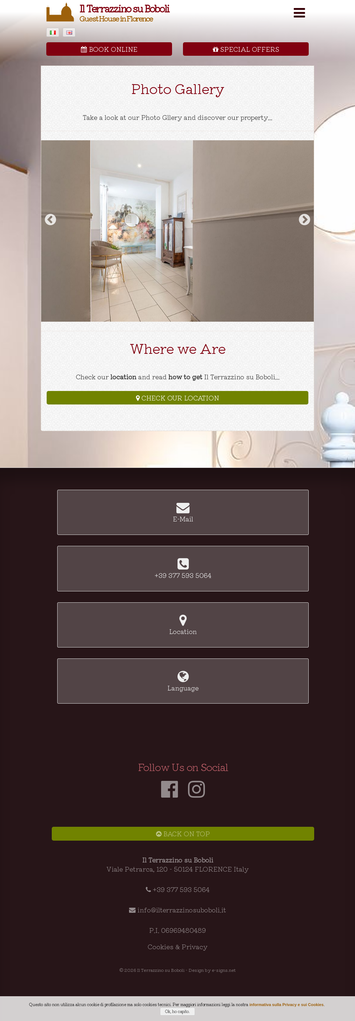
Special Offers (246, 49)
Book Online (109, 49)
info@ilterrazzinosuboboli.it (181, 909)
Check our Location (177, 397)
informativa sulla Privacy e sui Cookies (286, 1004)
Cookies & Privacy (177, 946)
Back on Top (183, 833)
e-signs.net (224, 970)
